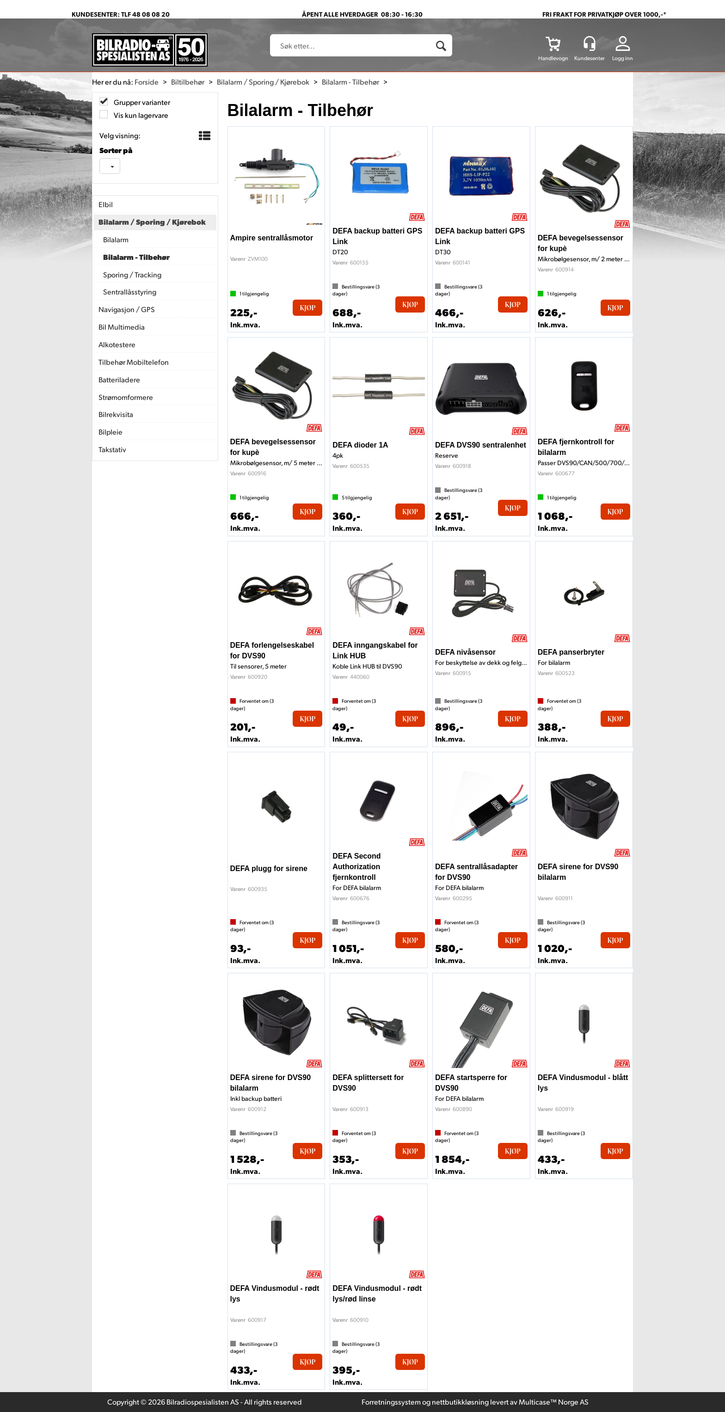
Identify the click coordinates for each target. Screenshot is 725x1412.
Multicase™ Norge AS (554, 1401)
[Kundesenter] (589, 43)
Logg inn (622, 58)
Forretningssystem (391, 1401)
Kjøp (307, 307)
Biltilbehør (187, 81)
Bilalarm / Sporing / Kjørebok (263, 81)
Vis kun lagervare (140, 115)
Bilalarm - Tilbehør (350, 81)
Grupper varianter (141, 102)
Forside (147, 81)
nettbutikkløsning (460, 1401)
